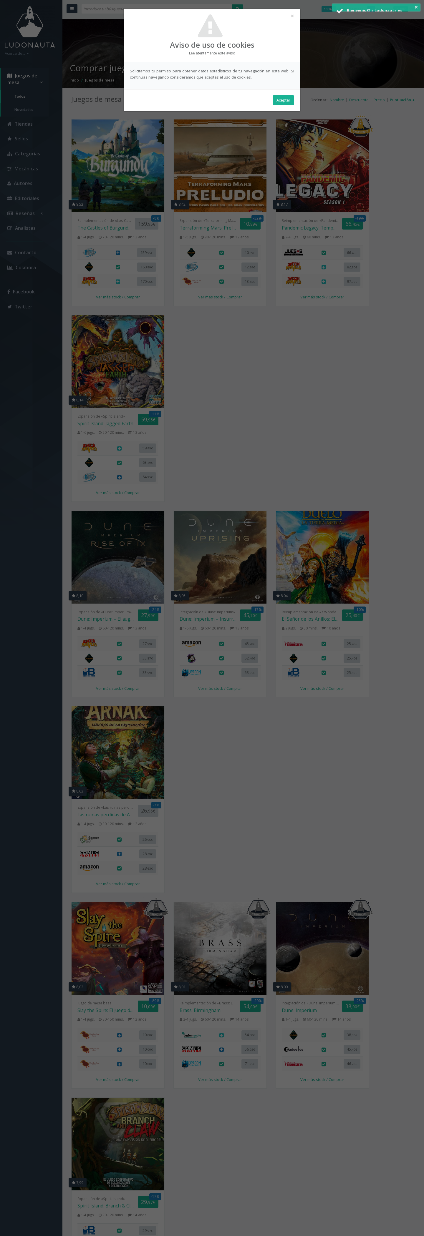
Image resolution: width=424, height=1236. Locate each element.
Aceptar (283, 100)
